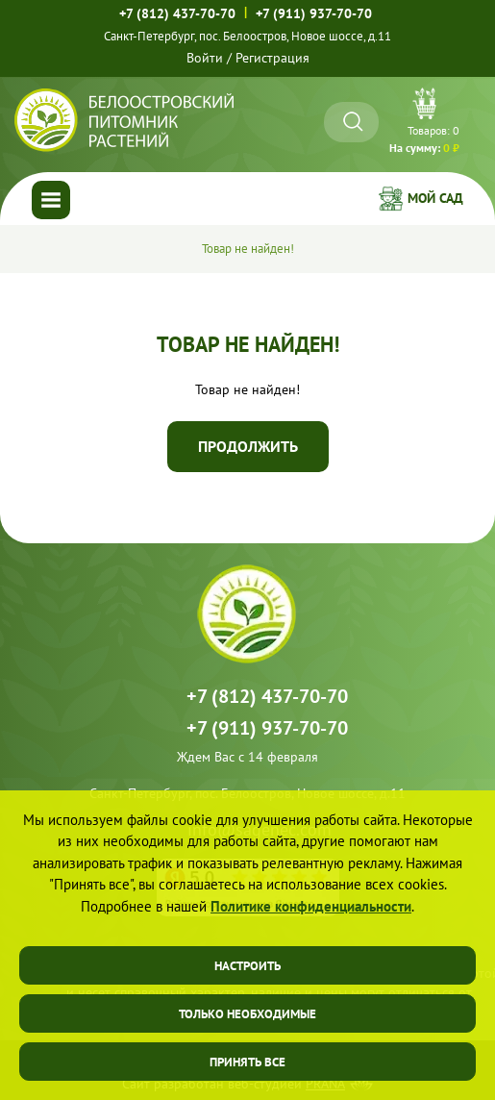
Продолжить (248, 446)
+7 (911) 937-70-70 (314, 13)
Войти (204, 57)
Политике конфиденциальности (310, 906)
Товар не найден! (248, 248)
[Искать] (353, 122)
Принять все (247, 1062)
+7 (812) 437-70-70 (177, 13)
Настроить (247, 966)
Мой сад (435, 198)
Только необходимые (247, 1014)
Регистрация (272, 57)
